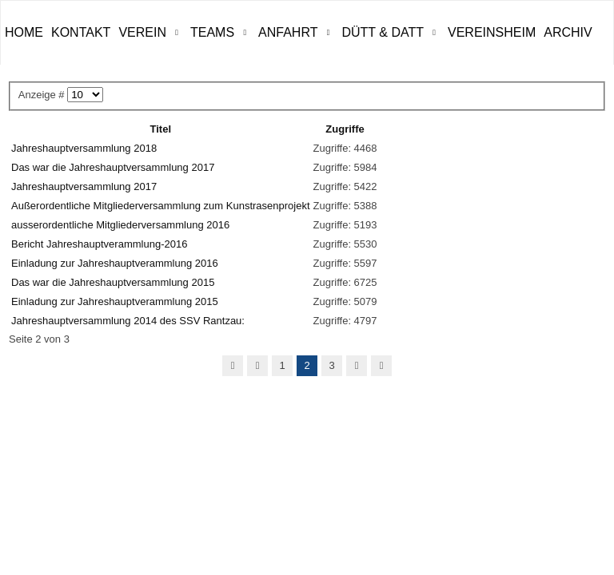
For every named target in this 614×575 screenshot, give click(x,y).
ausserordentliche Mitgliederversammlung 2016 (120, 225)
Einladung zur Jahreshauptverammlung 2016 (114, 263)
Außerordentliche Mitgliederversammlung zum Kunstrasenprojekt (160, 206)
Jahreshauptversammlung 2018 (84, 148)
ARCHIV (568, 32)
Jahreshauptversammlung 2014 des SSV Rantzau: (128, 321)
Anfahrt (287, 32)
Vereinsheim (492, 32)
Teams (212, 32)
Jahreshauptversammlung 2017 (84, 186)
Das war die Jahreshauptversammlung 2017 (112, 167)
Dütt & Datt (382, 32)
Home (24, 32)
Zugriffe (344, 129)
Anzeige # (42, 95)
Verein (142, 32)
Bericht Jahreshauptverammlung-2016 (99, 244)
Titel (161, 129)
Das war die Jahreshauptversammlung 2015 (112, 282)
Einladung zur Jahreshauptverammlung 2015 (114, 301)
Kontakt (80, 32)
